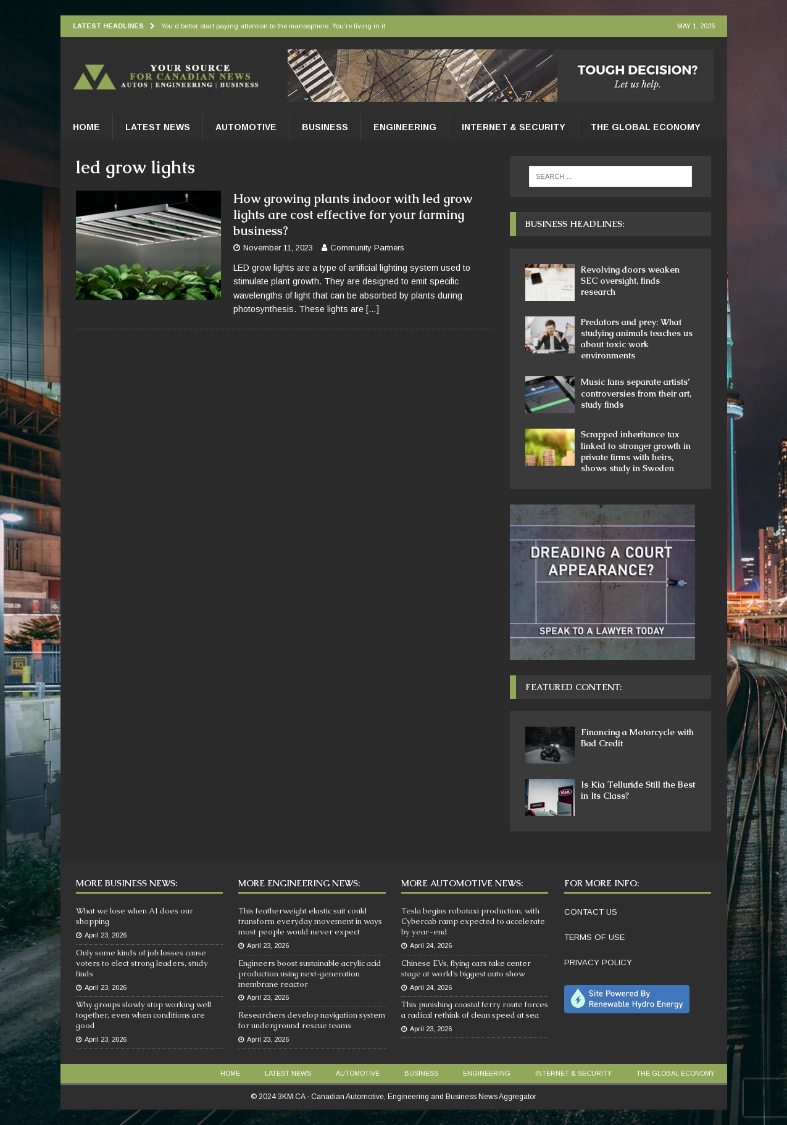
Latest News (157, 127)
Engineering (404, 127)
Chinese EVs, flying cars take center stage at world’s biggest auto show (466, 968)
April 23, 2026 (106, 935)
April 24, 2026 (431, 945)
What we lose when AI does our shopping (134, 915)
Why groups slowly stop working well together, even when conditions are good (143, 1015)
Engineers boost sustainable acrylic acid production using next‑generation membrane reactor (309, 973)
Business (325, 127)
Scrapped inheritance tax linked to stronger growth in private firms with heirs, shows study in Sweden (636, 451)
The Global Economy (646, 127)
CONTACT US (590, 912)
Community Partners (367, 247)
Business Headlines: (574, 223)
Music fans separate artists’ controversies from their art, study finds (636, 393)
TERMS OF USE (594, 937)
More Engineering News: (299, 883)
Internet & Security (513, 127)
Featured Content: (573, 687)
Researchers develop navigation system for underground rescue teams (311, 1020)
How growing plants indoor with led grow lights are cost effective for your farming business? (352, 215)
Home (86, 127)
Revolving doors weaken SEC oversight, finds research (630, 280)
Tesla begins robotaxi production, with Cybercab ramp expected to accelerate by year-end (473, 921)
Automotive (246, 127)
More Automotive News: (462, 883)
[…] (372, 309)
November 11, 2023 (278, 247)
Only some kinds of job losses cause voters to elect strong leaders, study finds (142, 963)
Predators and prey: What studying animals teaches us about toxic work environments (637, 338)
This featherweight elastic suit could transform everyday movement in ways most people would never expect (310, 921)
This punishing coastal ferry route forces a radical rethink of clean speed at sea (474, 1009)
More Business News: (126, 883)
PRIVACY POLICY (598, 962)
